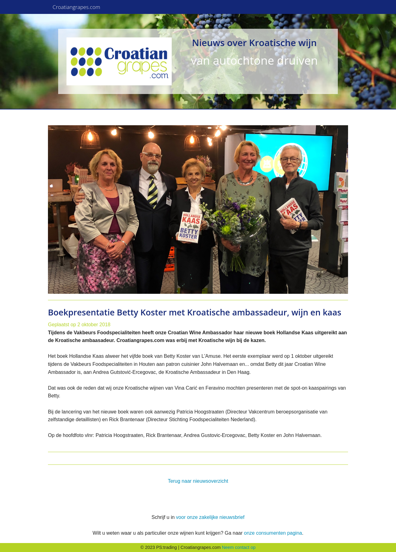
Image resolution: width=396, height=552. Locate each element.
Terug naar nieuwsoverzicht (198, 481)
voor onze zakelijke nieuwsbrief (210, 517)
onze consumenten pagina (273, 533)
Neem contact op (239, 547)
